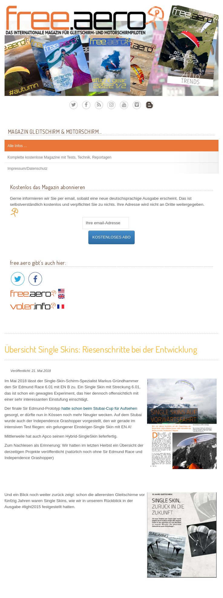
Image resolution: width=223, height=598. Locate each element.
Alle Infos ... (17, 146)
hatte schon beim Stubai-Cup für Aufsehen (99, 408)
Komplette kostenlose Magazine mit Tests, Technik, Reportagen (60, 157)
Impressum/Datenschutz (28, 168)
